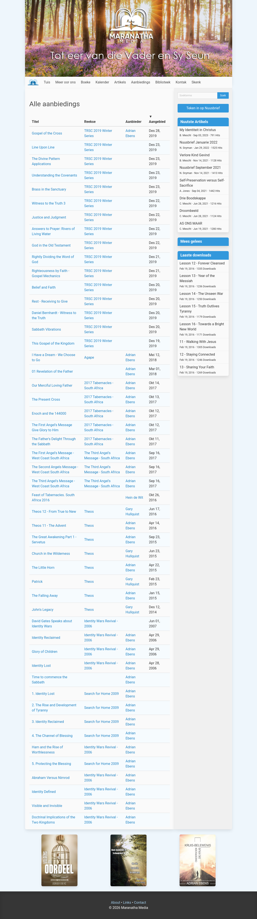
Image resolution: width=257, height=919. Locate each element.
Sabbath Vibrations (46, 329)
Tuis (47, 82)
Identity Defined (44, 792)
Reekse (90, 122)
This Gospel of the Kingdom (53, 343)
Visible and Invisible (47, 806)
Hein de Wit (134, 497)
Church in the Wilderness (51, 554)
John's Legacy (43, 610)
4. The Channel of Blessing (52, 736)
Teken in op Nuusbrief (203, 108)
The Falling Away (45, 596)
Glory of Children (44, 652)
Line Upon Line (43, 147)
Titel (35, 122)
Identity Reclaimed (46, 638)
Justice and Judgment (49, 217)
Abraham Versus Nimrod (51, 778)
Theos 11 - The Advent (49, 526)
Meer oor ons (65, 82)
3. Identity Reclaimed (48, 722)
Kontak (181, 82)
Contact (140, 902)
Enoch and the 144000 (49, 413)
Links (127, 902)
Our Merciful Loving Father (52, 385)
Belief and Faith (44, 287)
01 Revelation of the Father (52, 371)
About (115, 902)
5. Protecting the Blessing (51, 764)
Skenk (196, 82)
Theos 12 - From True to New (54, 512)
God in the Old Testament (51, 245)
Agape (89, 357)
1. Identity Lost (43, 694)
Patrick (37, 582)
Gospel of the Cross (47, 133)
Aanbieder (134, 122)
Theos (89, 512)
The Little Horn (43, 568)
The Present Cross (46, 399)
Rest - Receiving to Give (50, 301)
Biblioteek (162, 82)
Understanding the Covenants (54, 175)
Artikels (120, 82)
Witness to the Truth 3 (49, 203)
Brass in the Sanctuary (49, 189)
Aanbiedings (140, 82)
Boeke (85, 82)
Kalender (102, 82)
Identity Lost (41, 666)
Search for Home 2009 (101, 694)
